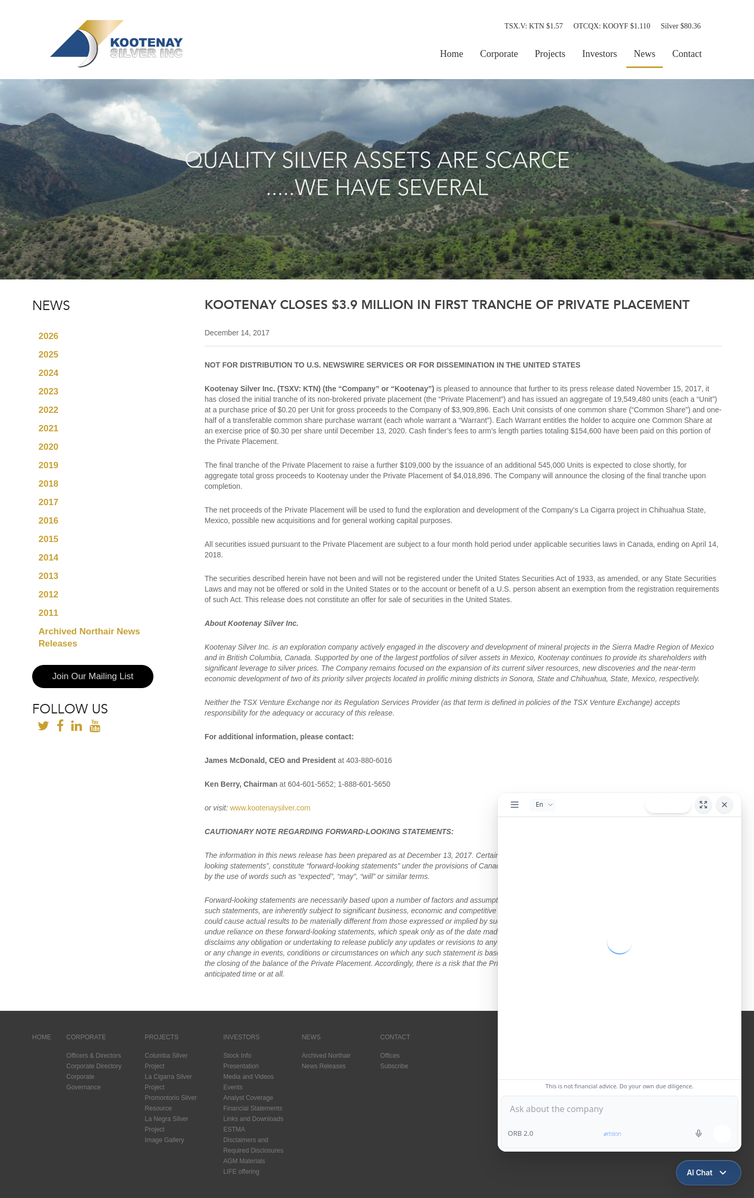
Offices (390, 1055)
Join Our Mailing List (92, 676)
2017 (48, 502)
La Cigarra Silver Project (168, 1082)
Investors (599, 54)
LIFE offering (241, 1171)
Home (451, 54)
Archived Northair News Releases (89, 637)
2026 (48, 336)
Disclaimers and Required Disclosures (253, 1145)
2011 (48, 613)
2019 (48, 465)
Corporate (499, 54)
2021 (48, 428)
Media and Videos (248, 1076)
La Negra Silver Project (167, 1124)
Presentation (240, 1066)
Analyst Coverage (248, 1098)
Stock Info (237, 1055)
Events (233, 1087)
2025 (48, 355)
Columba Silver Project (166, 1061)
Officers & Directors (93, 1055)
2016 (48, 521)
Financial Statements (252, 1108)
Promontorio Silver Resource (171, 1103)
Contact (687, 54)
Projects (550, 54)
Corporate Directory (94, 1066)
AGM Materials (244, 1161)
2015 (48, 539)
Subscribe (394, 1066)
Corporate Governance (83, 1082)
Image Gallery (165, 1140)
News (644, 54)
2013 (48, 576)
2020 (48, 447)
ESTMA (234, 1129)
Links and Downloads (253, 1119)
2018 (48, 484)
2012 (48, 595)
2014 (48, 558)
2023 (48, 392)
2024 (48, 373)
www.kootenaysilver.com (270, 808)
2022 (48, 410)
